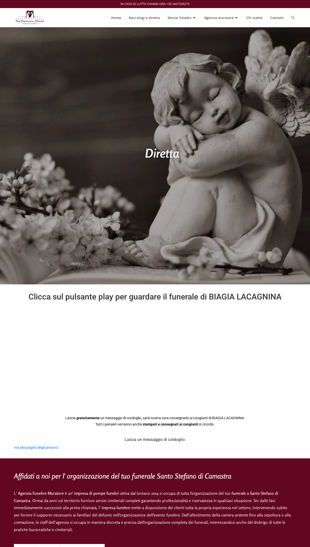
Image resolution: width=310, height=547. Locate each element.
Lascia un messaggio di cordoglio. (155, 439)
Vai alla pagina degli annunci (36, 447)
